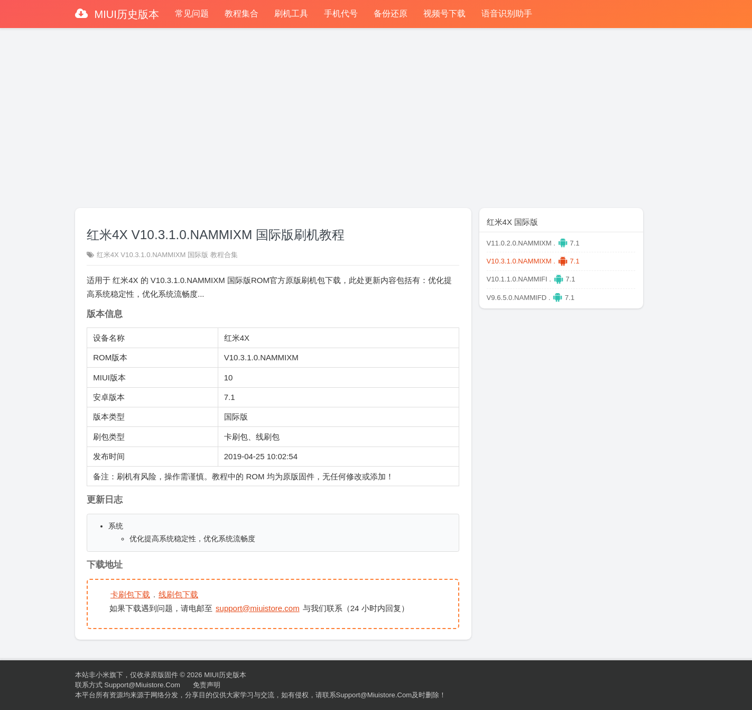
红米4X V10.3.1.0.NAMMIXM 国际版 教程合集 (167, 255)
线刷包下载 (178, 594)
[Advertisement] (376, 113)
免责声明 (206, 685)
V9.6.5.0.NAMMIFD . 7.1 (530, 298)
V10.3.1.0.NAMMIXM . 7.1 (533, 261)
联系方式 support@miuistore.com (127, 685)
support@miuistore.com (258, 608)
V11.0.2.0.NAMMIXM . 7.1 (533, 243)
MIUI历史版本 (125, 14)
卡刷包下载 (130, 594)
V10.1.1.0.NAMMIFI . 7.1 (531, 279)
